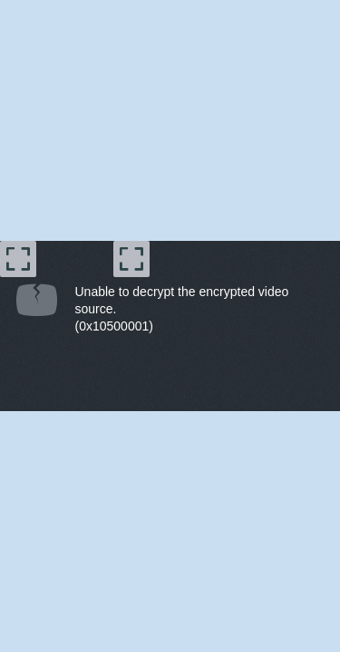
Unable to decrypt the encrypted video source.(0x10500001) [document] (182, 308)
